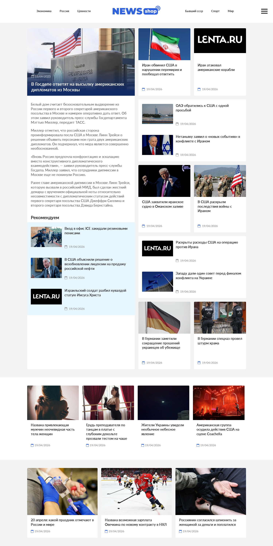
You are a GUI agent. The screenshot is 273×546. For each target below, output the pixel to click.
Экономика (43, 11)
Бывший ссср (194, 11)
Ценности (84, 11)
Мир (231, 11)
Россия (64, 11)
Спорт (215, 11)
